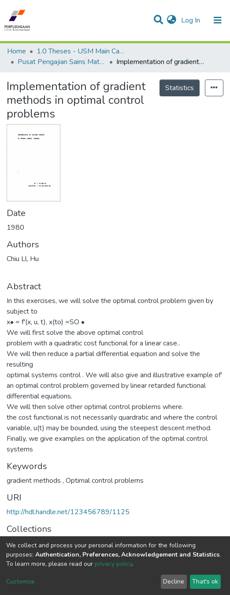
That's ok (205, 581)
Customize (20, 581)
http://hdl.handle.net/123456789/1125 (68, 512)
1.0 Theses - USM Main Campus (81, 51)
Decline (173, 581)
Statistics (179, 88)
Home (16, 51)
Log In (191, 20)
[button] (171, 20)
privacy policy (113, 564)
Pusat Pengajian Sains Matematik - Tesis (62, 62)
